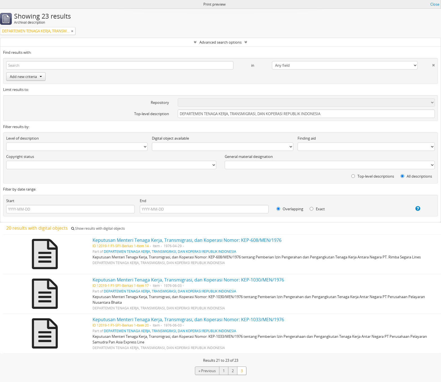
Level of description (22, 138)
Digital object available (170, 138)
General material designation (249, 156)
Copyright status (20, 156)
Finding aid (307, 138)
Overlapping (289, 208)
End (143, 200)
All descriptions (416, 176)
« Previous (207, 370)
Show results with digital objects (98, 228)
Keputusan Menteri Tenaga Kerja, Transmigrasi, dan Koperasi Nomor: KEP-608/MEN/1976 (187, 240)
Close (434, 4)
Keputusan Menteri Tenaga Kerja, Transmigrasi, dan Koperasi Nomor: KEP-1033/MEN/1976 (188, 319)
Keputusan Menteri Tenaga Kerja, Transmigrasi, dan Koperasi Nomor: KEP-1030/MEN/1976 (188, 280)
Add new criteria (26, 76)
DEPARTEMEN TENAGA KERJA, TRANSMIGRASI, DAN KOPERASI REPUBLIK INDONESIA (170, 251)
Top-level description (151, 113)
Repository (160, 102)
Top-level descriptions (372, 176)
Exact (317, 208)
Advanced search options (220, 42)
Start (10, 200)
